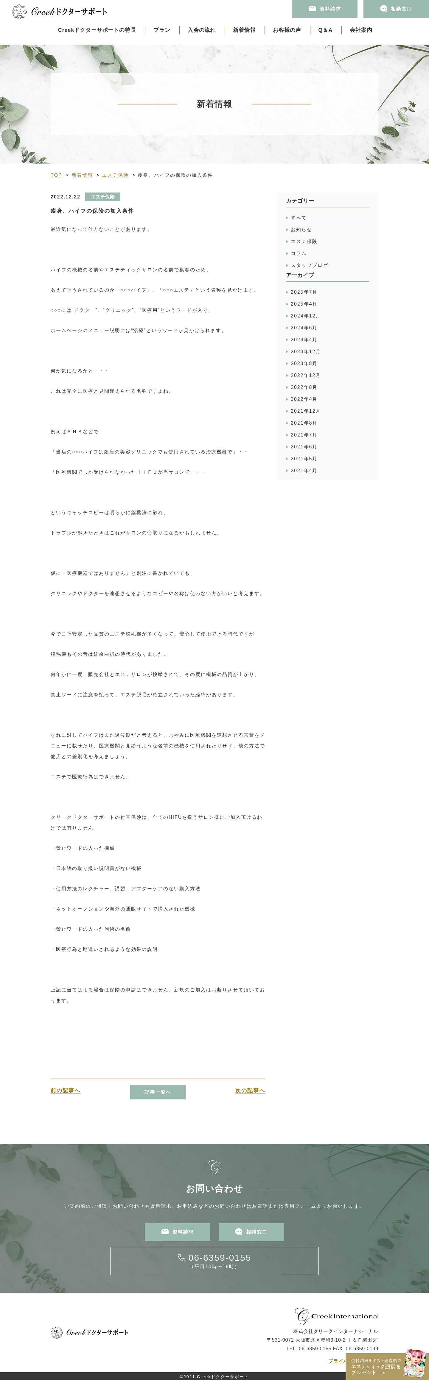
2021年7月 (304, 434)
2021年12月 (306, 411)
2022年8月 (304, 387)
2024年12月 (306, 315)
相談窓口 (396, 8)
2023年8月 (304, 363)
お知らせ (301, 229)
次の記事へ (250, 1090)
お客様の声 (287, 30)
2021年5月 (304, 458)
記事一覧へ (157, 1092)
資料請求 (325, 8)
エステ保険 (115, 175)
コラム (299, 253)
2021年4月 (304, 470)
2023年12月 (306, 351)
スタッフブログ (309, 265)
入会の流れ (202, 30)
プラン (161, 30)
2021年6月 (304, 446)
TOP (56, 175)
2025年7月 (304, 292)
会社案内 (361, 30)
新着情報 (244, 30)
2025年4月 (304, 303)
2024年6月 (304, 327)
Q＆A (325, 30)
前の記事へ (65, 1090)
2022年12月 (306, 375)
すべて (299, 217)
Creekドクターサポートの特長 (97, 30)
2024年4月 (304, 339)
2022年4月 (304, 399)
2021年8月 (304, 422)
